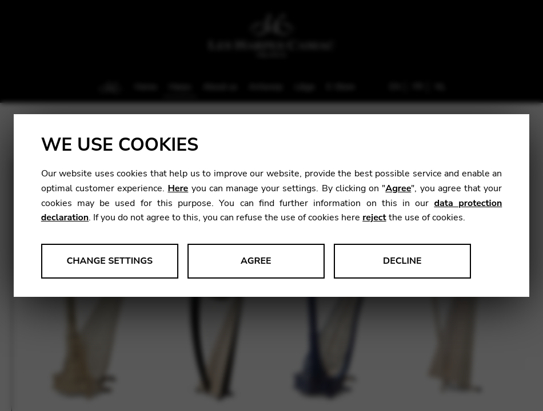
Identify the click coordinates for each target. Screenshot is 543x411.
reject (374, 217)
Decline (402, 261)
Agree (398, 188)
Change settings (109, 261)
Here (177, 188)
